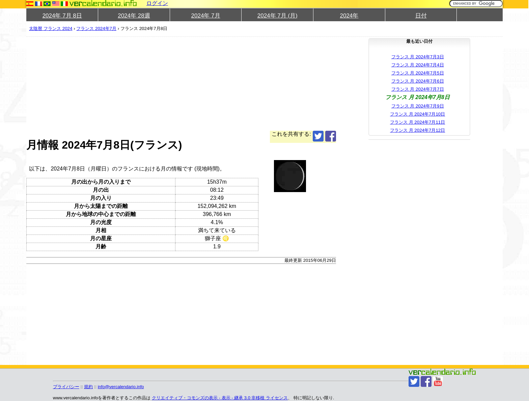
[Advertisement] (228, 83)
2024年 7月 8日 (62, 15)
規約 (88, 386)
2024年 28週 (134, 15)
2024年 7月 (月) (277, 15)
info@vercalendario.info (121, 386)
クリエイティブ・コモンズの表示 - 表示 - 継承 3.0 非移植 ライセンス (220, 397)
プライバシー (66, 386)
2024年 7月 (205, 15)
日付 (421, 15)
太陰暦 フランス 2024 (50, 28)
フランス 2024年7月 (96, 28)
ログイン (157, 3)
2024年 (349, 15)
